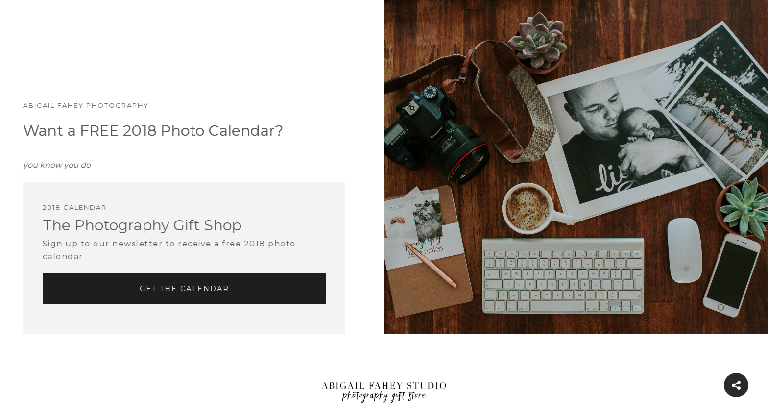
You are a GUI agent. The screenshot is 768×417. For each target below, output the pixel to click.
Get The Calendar (174, 288)
